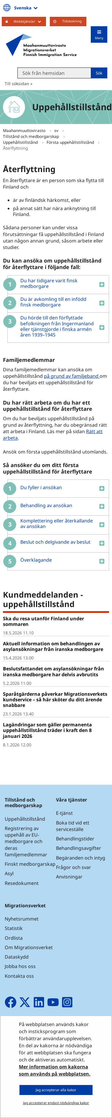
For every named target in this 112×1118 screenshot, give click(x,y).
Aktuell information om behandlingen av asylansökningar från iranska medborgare (53, 646)
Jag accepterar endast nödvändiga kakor (56, 1102)
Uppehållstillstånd (21, 142)
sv (57, 130)
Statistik (14, 928)
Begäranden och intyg (80, 858)
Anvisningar (69, 876)
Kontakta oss (19, 976)
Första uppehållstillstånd (71, 142)
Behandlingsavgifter (78, 848)
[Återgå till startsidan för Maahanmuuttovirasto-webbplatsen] (41, 45)
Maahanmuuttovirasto (25, 130)
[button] (56, 284)
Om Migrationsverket (29, 947)
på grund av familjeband (72, 376)
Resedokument (22, 883)
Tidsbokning (72, 21)
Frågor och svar (73, 867)
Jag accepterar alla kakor (56, 1089)
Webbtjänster (30, 21)
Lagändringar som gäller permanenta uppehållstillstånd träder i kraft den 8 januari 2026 (47, 730)
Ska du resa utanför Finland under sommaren (43, 621)
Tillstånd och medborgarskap (31, 136)
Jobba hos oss (20, 966)
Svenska (26, 8)
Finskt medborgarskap (30, 864)
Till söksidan (17, 83)
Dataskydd (17, 957)
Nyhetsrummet (22, 919)
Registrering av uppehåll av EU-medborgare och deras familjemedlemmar (26, 841)
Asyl (9, 873)
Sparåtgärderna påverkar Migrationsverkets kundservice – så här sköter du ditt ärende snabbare (55, 699)
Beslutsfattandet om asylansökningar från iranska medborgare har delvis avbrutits (53, 671)
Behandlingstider (75, 838)
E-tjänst (64, 813)
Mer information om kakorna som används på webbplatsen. (54, 1070)
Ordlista (14, 938)
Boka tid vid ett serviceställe (72, 825)
